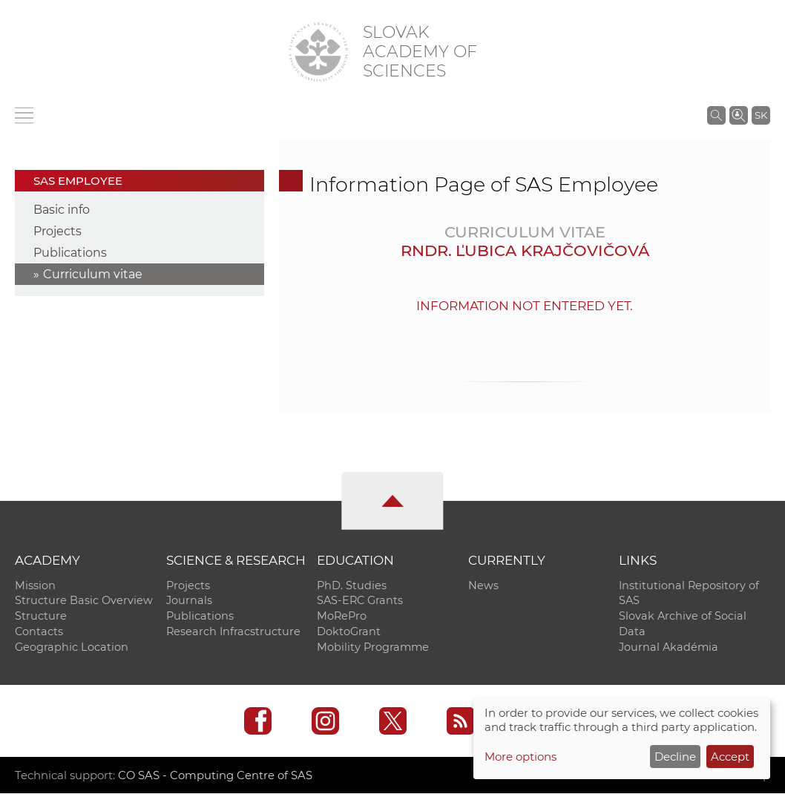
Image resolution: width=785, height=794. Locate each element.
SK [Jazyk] (761, 115)
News (483, 585)
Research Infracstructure (233, 632)
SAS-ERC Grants (360, 601)
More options (520, 756)
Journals (189, 601)
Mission (35, 585)
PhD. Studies (352, 585)
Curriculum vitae (92, 274)
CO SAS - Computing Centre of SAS (215, 776)
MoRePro (342, 616)
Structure (41, 616)
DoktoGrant (349, 632)
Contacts (39, 632)
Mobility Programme (373, 647)
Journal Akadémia (668, 647)
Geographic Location (71, 647)
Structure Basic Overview (84, 601)
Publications (70, 253)
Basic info (61, 210)
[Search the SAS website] (716, 115)
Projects (57, 231)
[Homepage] (318, 52)
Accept (730, 756)
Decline (675, 756)
